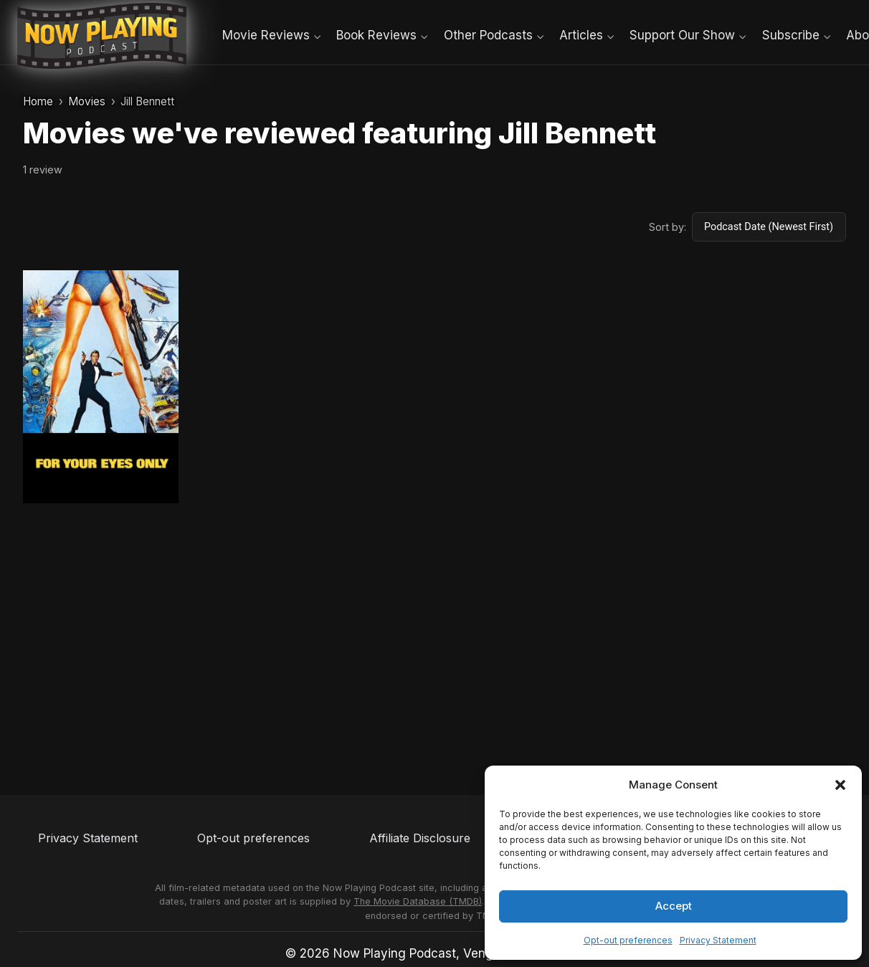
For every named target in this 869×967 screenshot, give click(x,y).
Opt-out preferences (628, 940)
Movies (86, 101)
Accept (673, 906)
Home (38, 101)
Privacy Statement (718, 940)
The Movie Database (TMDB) (417, 901)
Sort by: (667, 227)
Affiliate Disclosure (419, 838)
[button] (840, 785)
